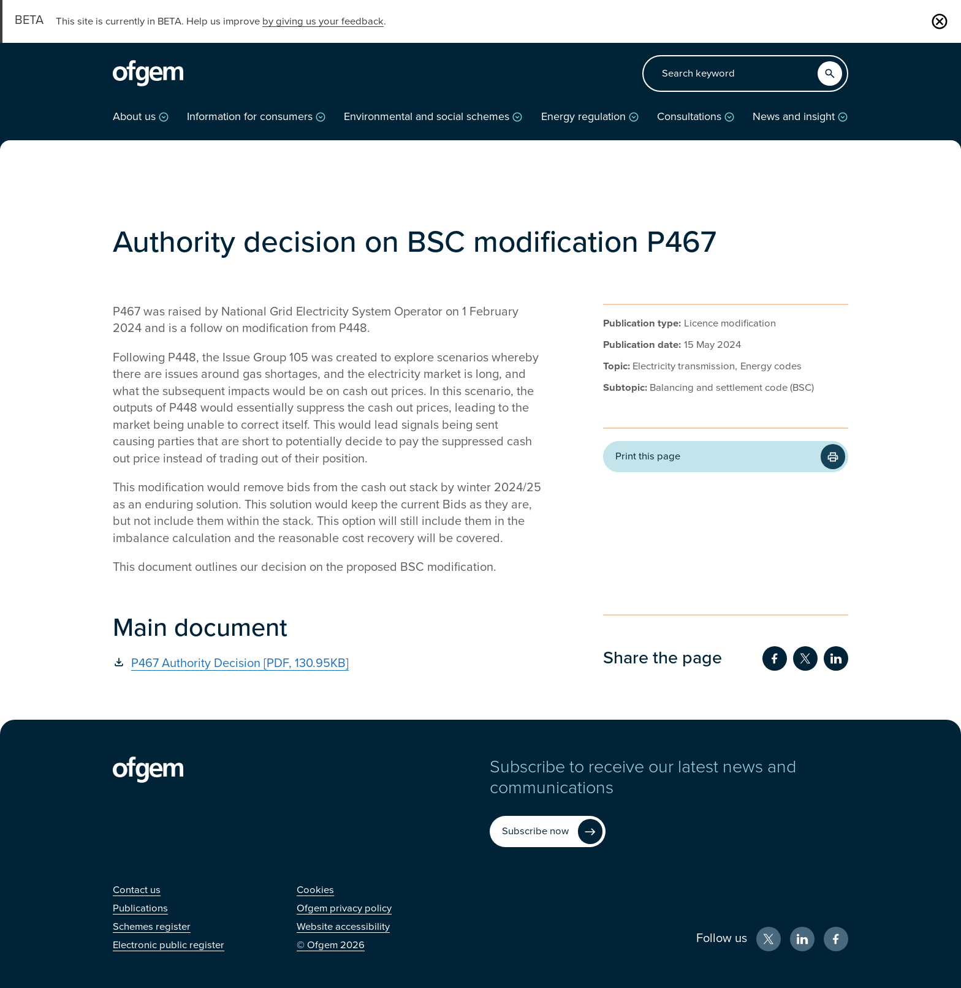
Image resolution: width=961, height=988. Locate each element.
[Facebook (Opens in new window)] (836, 939)
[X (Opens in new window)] (768, 939)
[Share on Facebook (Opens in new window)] (774, 658)
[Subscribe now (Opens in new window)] (548, 831)
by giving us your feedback (323, 21)
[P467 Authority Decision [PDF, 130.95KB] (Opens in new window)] (327, 663)
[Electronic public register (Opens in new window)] (168, 945)
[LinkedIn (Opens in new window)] (802, 939)
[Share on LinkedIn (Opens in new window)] (836, 658)
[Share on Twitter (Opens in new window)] (805, 658)
